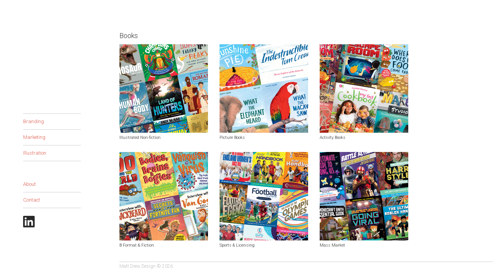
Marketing (34, 137)
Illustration (34, 153)
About (29, 184)
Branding (33, 121)
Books (30, 105)
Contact (31, 200)
